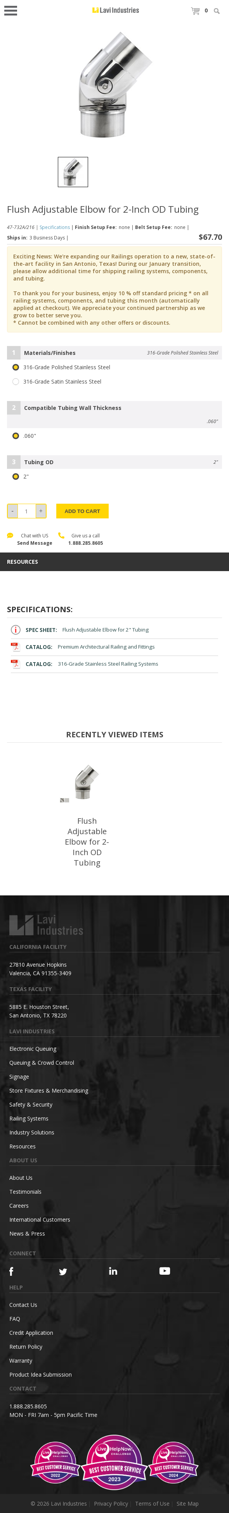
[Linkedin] (121, 1271)
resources (22, 561)
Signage (19, 1076)
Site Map (188, 1503)
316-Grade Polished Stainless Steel (61, 367)
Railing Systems (29, 1118)
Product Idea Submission (40, 1374)
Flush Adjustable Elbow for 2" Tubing (80, 630)
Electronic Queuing (32, 1048)
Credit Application (31, 1332)
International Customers (39, 1219)
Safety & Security (30, 1104)
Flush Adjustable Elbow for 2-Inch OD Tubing (87, 842)
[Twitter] (71, 1272)
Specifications (55, 227)
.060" (24, 435)
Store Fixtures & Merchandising (48, 1090)
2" (20, 476)
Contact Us (23, 1304)
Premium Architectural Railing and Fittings (83, 647)
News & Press (27, 1233)
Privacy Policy (111, 1503)
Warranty (20, 1360)
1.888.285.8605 (85, 543)
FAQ (14, 1318)
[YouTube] (171, 1271)
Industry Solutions (31, 1132)
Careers (19, 1205)
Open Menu (13, 10)
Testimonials (25, 1191)
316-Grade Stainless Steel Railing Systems (84, 664)
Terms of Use (152, 1503)
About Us (21, 1177)
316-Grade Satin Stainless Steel (56, 381)
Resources (22, 1146)
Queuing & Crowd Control (41, 1062)
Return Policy (25, 1346)
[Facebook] (22, 1271)
